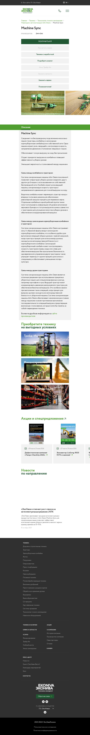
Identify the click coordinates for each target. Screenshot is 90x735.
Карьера (49, 648)
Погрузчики (27, 560)
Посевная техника (29, 577)
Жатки (25, 557)
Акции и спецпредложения (42, 418)
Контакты (27, 676)
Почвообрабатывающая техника (34, 581)
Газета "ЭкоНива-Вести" (31, 664)
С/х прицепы (27, 602)
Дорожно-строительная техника (34, 546)
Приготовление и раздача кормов (35, 588)
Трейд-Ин (26, 642)
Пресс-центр (27, 657)
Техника (26, 543)
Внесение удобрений (30, 584)
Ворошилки (27, 595)
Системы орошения (30, 609)
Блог (24, 671)
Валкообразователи (30, 598)
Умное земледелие (29, 648)
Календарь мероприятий (31, 668)
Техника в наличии (30, 625)
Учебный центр (28, 645)
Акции (49, 625)
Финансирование (29, 638)
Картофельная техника (31, 605)
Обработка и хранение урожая (34, 591)
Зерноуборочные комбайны (33, 553)
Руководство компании (55, 637)
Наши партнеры (52, 640)
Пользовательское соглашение (45, 727)
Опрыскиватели (28, 564)
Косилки (26, 571)
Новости (26, 661)
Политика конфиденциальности (45, 730)
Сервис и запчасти (30, 630)
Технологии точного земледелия (34, 612)
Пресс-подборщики (30, 567)
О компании (51, 630)
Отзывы (49, 644)
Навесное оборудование (32, 615)
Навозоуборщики (29, 574)
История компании (53, 633)
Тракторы (26, 550)
